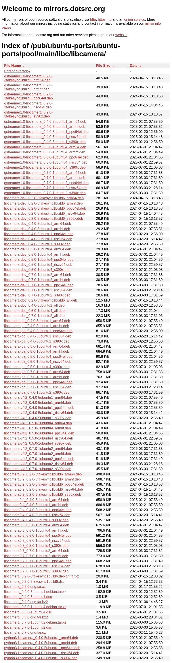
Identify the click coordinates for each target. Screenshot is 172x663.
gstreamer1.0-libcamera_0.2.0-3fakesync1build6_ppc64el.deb (28, 96)
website (121, 35)
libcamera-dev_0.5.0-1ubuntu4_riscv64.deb (38, 264)
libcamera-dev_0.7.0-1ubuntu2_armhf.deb (37, 280)
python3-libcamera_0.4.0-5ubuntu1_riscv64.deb (41, 653)
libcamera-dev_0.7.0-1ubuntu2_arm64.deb (37, 275)
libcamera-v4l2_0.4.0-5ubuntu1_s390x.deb (37, 418)
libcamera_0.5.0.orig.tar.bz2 (26, 617)
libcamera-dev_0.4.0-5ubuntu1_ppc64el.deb (38, 234)
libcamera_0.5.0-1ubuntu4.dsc (28, 612)
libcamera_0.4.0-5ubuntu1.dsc (28, 597)
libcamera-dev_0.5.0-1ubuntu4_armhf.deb (37, 254)
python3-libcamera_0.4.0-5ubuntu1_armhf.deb (40, 643)
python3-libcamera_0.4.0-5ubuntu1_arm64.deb (41, 638)
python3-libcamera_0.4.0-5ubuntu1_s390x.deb (40, 658)
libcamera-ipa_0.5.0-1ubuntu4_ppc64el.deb (38, 356)
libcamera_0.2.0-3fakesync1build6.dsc (34, 581)
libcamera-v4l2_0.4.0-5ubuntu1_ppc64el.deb (39, 408)
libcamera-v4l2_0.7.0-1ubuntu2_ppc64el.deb (39, 459)
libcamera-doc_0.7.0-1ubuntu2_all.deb (34, 316)
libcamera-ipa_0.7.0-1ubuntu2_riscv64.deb (37, 387)
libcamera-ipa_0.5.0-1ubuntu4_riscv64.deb (37, 361)
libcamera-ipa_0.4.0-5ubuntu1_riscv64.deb (37, 336)
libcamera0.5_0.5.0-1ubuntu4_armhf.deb (36, 530)
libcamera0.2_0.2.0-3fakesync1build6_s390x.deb (42, 494)
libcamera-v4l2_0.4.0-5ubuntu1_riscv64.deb (38, 413)
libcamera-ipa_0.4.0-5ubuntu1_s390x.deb (36, 341)
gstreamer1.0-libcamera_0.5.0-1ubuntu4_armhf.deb (44, 152)
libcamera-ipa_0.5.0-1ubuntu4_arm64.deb (37, 346)
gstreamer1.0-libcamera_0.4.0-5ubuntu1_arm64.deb (45, 121)
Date (134, 65)
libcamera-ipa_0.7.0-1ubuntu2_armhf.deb (36, 377)
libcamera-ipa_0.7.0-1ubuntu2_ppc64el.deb (38, 382)
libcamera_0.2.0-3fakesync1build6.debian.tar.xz (41, 576)
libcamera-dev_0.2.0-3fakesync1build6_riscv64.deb (44, 213)
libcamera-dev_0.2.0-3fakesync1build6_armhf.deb (43, 203)
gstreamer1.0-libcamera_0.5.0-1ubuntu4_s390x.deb (45, 167)
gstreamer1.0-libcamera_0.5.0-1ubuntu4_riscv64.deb (45, 162)
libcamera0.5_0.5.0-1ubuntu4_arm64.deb (36, 525)
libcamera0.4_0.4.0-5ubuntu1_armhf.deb (36, 505)
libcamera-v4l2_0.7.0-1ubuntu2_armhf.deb (37, 454)
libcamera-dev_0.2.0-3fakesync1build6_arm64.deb (44, 198)
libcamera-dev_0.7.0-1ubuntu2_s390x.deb (37, 295)
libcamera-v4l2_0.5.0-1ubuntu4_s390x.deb (37, 443)
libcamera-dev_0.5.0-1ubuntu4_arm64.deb (37, 249)
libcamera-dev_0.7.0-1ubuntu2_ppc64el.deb (38, 285)
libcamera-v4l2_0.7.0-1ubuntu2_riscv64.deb (38, 464)
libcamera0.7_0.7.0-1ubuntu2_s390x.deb (36, 571)
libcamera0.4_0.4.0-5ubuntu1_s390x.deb (36, 520)
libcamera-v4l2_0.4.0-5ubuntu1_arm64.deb (38, 397)
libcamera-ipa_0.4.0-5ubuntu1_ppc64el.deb (38, 331)
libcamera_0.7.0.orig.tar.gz (25, 632)
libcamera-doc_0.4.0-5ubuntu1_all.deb (34, 305)
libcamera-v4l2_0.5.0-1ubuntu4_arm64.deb (38, 423)
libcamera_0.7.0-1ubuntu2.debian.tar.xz (35, 622)
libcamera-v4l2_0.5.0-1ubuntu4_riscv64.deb (38, 438)
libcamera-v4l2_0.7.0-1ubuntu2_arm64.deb (38, 449)
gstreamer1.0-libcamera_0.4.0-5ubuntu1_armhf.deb (44, 127)
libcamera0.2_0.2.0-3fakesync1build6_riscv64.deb (43, 489)
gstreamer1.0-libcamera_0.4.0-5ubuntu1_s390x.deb (45, 142)
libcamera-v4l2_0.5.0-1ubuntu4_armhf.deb (37, 428)
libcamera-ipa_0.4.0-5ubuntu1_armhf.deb (36, 326)
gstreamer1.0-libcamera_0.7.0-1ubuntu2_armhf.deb (44, 178)
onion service (134, 19)
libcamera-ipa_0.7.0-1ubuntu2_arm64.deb (37, 372)
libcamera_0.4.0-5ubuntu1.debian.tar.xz (35, 592)
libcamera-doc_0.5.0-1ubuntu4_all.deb (34, 311)
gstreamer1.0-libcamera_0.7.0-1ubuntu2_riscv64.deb (45, 188)
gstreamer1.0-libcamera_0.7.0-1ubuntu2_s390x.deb (45, 193)
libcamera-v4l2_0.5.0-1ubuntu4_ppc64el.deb (39, 433)
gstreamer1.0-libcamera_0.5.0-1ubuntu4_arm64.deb (45, 147)
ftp (109, 19)
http (93, 19)
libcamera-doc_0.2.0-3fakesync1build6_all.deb (40, 300)
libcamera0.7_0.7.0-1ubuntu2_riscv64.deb (37, 566)
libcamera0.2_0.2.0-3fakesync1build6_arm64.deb (43, 474)
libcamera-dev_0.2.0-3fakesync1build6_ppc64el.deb (45, 208)
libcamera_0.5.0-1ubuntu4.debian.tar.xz (35, 607)
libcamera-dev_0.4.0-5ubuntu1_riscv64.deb (38, 239)
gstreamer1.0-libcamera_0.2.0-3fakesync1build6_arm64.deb (28, 78)
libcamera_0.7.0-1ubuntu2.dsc (28, 627)
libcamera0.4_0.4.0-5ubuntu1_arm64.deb (36, 500)
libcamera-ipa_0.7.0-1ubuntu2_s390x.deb (36, 392)
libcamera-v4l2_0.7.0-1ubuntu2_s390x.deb (37, 469)
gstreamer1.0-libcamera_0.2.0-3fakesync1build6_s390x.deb (28, 114)
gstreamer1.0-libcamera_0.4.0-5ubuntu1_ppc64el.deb (46, 132)
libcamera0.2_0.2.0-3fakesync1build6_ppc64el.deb (44, 484)
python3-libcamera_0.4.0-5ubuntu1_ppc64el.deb (42, 648)
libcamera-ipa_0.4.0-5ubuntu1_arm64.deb (37, 321)
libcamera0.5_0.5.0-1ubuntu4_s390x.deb (36, 546)
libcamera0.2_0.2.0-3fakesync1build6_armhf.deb (42, 479)
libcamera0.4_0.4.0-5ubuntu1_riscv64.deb (37, 515)
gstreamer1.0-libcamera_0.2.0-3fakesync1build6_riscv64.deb (28, 105)
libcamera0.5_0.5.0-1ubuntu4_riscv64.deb (37, 540)
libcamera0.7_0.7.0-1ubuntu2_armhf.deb (36, 556)
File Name (12, 65)
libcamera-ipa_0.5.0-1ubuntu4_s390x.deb (36, 367)
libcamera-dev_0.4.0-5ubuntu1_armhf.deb (37, 229)
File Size (103, 65)
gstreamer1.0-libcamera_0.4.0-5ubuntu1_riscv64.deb (45, 137)
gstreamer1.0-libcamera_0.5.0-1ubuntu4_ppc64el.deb (46, 157)
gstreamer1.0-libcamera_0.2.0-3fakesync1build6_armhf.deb (28, 87)
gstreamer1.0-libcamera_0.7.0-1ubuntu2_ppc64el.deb (46, 183)
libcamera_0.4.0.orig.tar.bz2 (26, 602)
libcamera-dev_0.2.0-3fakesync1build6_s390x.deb (43, 218)
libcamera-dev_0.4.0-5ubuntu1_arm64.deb (37, 223)
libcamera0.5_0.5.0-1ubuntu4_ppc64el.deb (37, 535)
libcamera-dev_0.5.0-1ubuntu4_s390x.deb (37, 270)
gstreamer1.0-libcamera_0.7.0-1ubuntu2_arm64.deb (45, 173)
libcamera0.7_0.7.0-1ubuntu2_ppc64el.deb (37, 561)
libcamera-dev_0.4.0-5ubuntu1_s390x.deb (37, 244)
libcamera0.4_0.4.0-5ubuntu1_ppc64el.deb (37, 510)
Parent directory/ (17, 71)
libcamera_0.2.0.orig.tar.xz (25, 587)
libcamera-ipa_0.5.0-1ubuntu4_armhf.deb (36, 351)
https (102, 19)
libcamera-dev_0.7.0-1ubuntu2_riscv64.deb (38, 290)
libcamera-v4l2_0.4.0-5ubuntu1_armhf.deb (37, 402)
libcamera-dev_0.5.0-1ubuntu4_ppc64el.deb (38, 259)
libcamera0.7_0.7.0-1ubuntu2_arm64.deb (36, 551)
